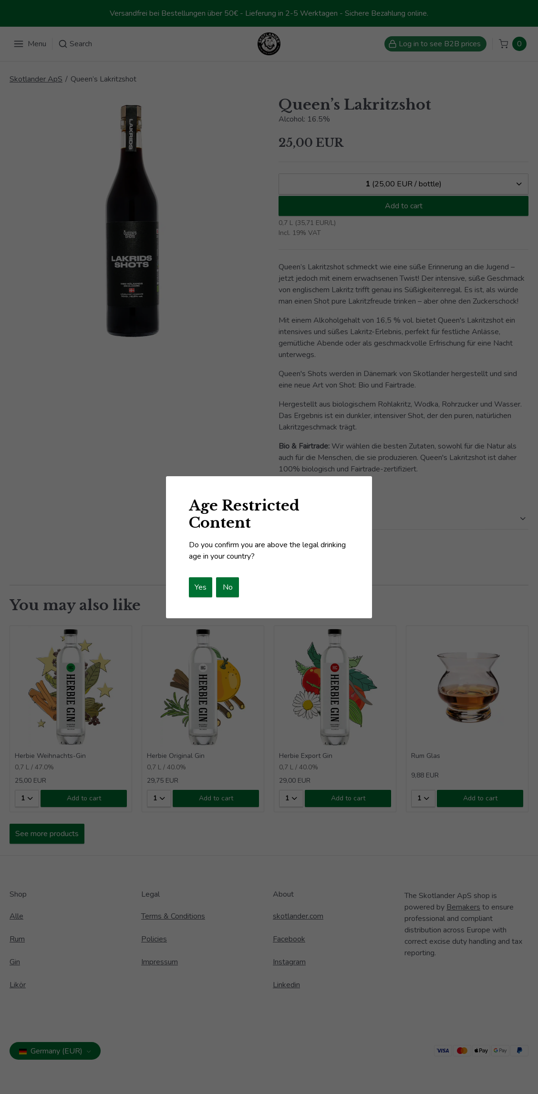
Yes (201, 587)
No (228, 587)
